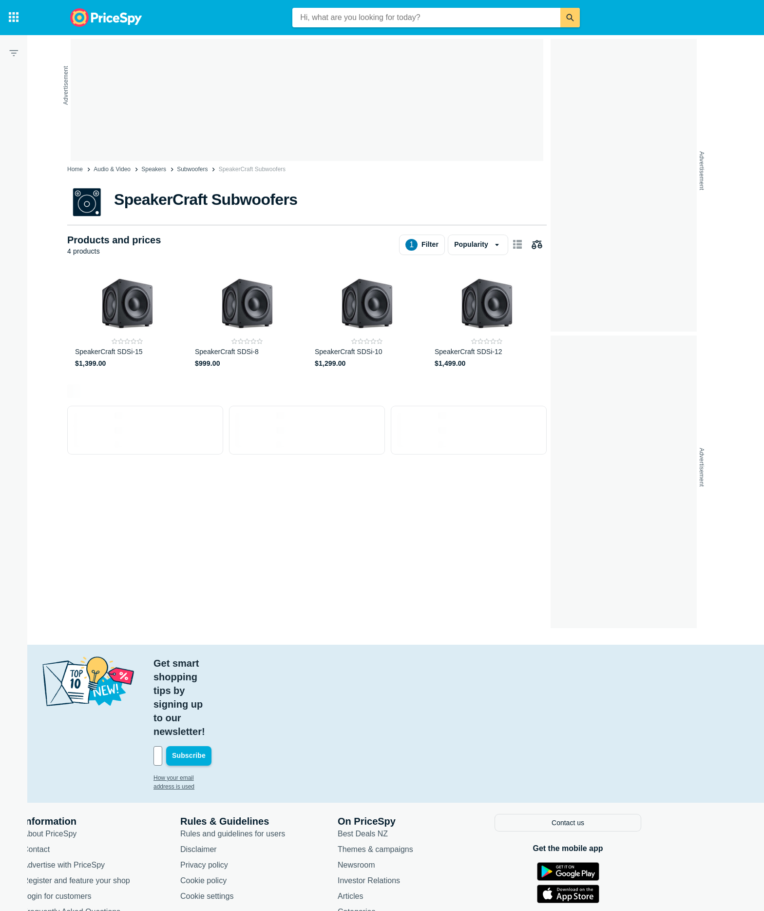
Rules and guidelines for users (282, 764)
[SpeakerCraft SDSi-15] (127, 320)
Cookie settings (257, 827)
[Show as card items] (517, 245)
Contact (86, 780)
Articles (400, 827)
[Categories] (13, 17)
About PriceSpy (100, 764)
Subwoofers (192, 169)
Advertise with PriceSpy (114, 796)
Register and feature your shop (126, 811)
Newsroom (406, 796)
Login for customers (107, 827)
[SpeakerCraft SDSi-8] (247, 320)
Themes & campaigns (425, 780)
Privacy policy (254, 796)
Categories (406, 842)
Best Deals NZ (413, 764)
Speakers (153, 169)
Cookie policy (253, 811)
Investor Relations (419, 811)
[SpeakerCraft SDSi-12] (487, 320)
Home (75, 169)
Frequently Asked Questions (122, 842)
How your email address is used (245, 709)
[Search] (570, 17)
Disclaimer (248, 780)
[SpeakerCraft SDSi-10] (367, 320)
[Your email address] (270, 687)
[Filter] (13, 52)
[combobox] (426, 17)
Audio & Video (112, 169)
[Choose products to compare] (537, 245)
